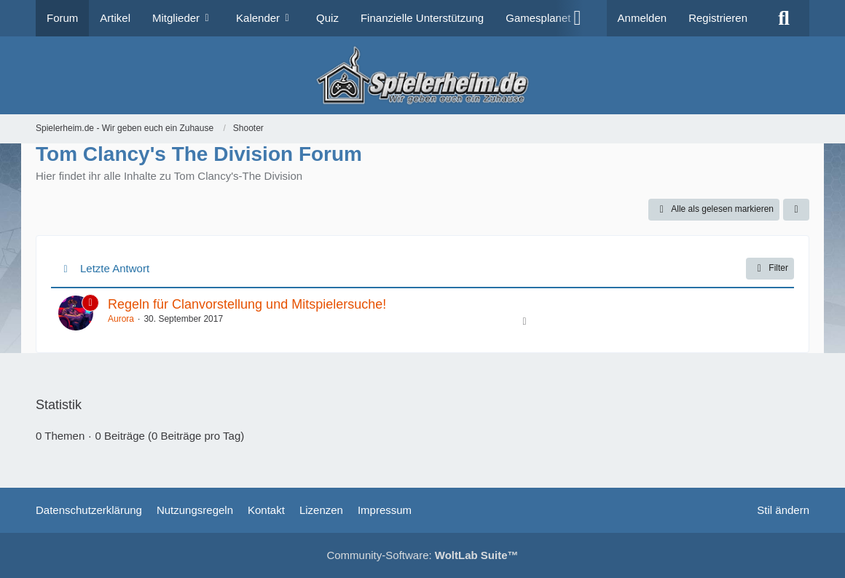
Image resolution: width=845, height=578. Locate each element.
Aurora (121, 319)
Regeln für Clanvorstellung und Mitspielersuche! (247, 304)
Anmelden (642, 18)
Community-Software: (422, 555)
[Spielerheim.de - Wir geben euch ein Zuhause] (422, 75)
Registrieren (717, 18)
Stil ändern (783, 510)
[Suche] (783, 18)
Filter (770, 268)
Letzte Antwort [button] (114, 268)
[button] (796, 210)
